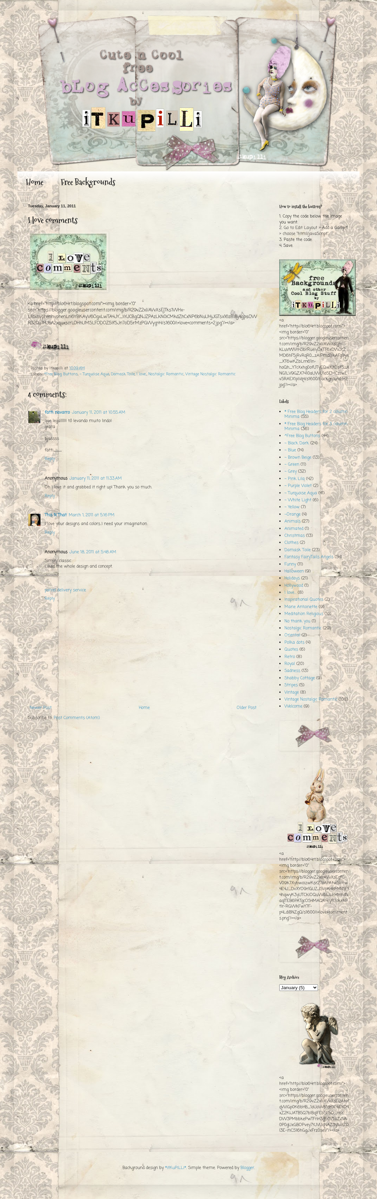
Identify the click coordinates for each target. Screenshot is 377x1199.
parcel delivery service (65, 590)
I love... (141, 374)
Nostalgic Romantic (166, 374)
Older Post (247, 708)
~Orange (292, 514)
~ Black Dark (296, 443)
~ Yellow (292, 507)
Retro (289, 657)
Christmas (294, 536)
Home (34, 182)
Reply (50, 459)
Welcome (293, 706)
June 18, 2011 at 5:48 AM (92, 552)
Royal (289, 664)
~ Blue (290, 450)
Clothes (291, 543)
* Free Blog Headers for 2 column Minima (315, 414)
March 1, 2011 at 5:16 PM (91, 515)
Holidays (292, 578)
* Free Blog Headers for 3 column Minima (315, 426)
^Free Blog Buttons (61, 374)
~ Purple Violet (298, 486)
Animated (293, 529)
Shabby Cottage (299, 678)
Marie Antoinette (300, 607)
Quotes (291, 649)
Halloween (294, 571)
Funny (290, 564)
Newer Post (41, 708)
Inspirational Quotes (303, 600)
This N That (56, 515)
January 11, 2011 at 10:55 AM (98, 412)
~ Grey (290, 471)
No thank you (297, 621)
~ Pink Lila (294, 479)
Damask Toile (123, 374)
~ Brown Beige (297, 457)
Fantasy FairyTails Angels (308, 557)
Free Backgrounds (88, 182)
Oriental (292, 635)
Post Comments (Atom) (77, 718)
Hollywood (293, 586)
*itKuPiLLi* (175, 1168)
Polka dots (294, 642)
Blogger (247, 1168)
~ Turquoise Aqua (94, 374)
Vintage (291, 692)
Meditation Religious (303, 614)
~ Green (291, 464)
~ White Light (297, 500)
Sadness (292, 671)
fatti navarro (57, 412)
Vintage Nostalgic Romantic (210, 374)
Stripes (291, 685)
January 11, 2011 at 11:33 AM (95, 478)
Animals (292, 521)
